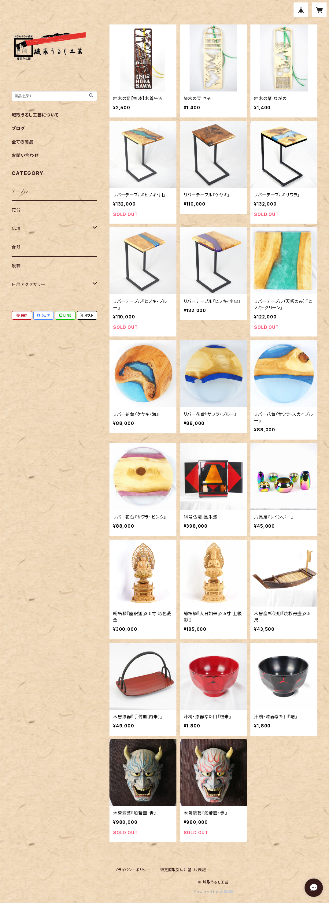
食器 (16, 247)
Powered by (213, 892)
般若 (16, 265)
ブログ (18, 128)
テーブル (20, 191)
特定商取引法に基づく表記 (183, 870)
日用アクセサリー (28, 284)
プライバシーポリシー (132, 870)
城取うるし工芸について (35, 114)
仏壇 (16, 228)
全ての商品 (23, 141)
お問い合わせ (25, 155)
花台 (16, 209)
